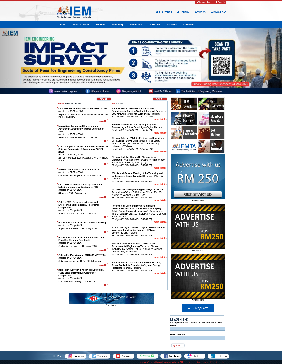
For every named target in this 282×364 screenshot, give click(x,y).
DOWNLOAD (218, 12)
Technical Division (81, 24)
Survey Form (198, 308)
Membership (118, 24)
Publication (154, 24)
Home (62, 24)
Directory (100, 24)
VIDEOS (200, 12)
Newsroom (172, 24)
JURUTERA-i (164, 12)
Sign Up (220, 2)
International (136, 24)
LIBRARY (183, 12)
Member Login (204, 2)
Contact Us (188, 24)
